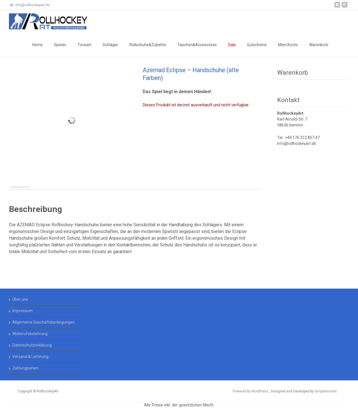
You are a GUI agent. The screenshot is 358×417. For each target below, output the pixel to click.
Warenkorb (318, 45)
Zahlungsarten (25, 368)
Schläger (110, 45)
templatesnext (325, 391)
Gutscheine (257, 45)
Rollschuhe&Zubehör (147, 45)
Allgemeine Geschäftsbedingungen (43, 322)
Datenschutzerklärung (32, 345)
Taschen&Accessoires (197, 45)
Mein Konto (288, 45)
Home (37, 45)
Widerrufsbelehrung (30, 333)
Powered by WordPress (251, 391)
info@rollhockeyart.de (296, 143)
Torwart (84, 45)
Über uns (20, 299)
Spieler (60, 45)
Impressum (22, 310)
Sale (232, 45)
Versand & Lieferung (30, 356)
